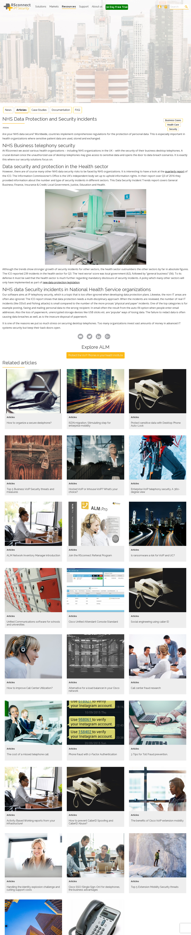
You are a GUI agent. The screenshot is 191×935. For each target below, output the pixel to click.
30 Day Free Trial (117, 7)
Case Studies (39, 109)
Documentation (61, 109)
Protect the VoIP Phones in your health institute (95, 355)
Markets (54, 6)
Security (173, 129)
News (8, 109)
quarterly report (174, 171)
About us (97, 6)
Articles (21, 109)
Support (84, 6)
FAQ (77, 109)
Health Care (173, 124)
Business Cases (173, 120)
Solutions (40, 6)
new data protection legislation (61, 282)
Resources (69, 6)
